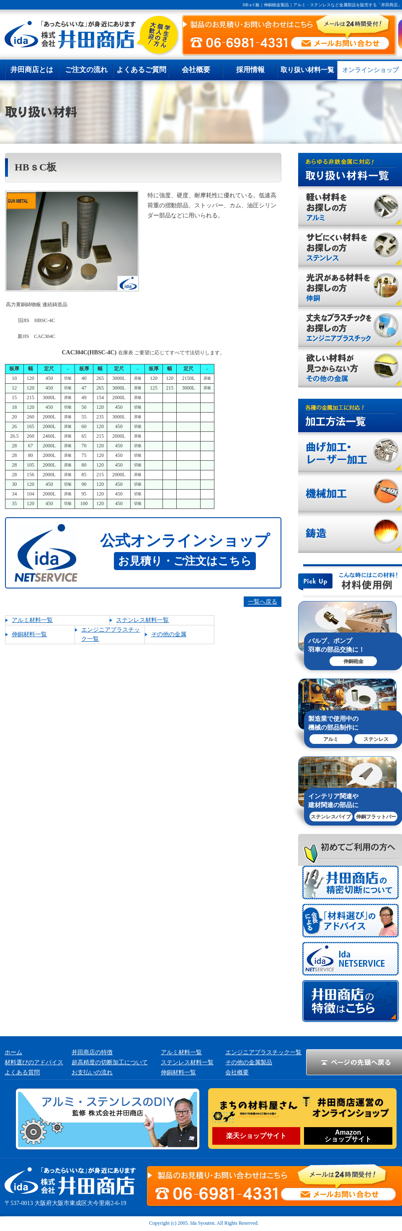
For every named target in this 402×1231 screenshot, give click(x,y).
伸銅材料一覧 (29, 634)
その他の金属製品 (248, 1062)
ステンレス (376, 739)
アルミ (330, 739)
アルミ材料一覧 (32, 620)
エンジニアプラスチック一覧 (263, 1052)
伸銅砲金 (353, 661)
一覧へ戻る (262, 602)
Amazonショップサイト (348, 1136)
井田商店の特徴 (92, 1052)
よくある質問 (22, 1072)
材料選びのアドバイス (34, 1062)
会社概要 (237, 1072)
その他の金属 (168, 634)
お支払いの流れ (92, 1072)
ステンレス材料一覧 (142, 620)
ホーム (13, 1052)
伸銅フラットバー (376, 817)
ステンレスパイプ (331, 817)
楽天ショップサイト (256, 1135)
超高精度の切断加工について (110, 1062)
